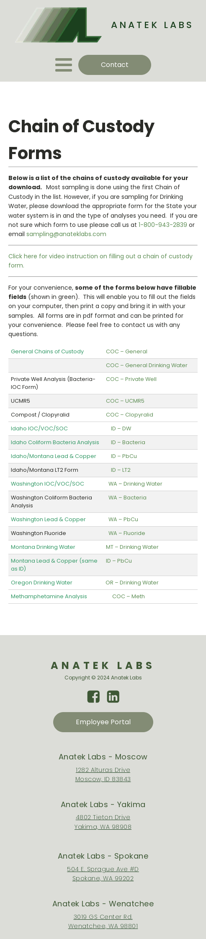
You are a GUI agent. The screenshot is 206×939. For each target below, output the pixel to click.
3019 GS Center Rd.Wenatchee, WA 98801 (103, 921)
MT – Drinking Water (132, 547)
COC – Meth (128, 596)
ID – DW (121, 428)
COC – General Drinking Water (147, 365)
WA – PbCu (123, 519)
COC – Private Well (131, 379)
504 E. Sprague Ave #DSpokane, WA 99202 (103, 873)
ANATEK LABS (152, 24)
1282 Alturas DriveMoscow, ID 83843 (103, 774)
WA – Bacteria (127, 497)
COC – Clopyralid (129, 414)
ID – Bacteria (128, 442)
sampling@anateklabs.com (66, 234)
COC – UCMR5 (125, 400)
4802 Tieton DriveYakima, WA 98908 (103, 822)
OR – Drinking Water (132, 582)
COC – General (126, 351)
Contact (115, 64)
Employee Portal (103, 722)
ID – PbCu (124, 456)
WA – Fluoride (126, 533)
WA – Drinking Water (135, 483)
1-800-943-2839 (163, 225)
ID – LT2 (121, 469)
